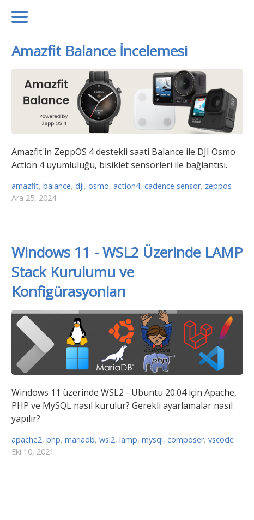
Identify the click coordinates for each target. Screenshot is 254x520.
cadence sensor (172, 186)
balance (57, 186)
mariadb (80, 439)
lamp (128, 439)
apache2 (26, 439)
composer (185, 439)
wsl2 (107, 439)
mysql (152, 439)
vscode (221, 439)
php (53, 439)
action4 (126, 186)
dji (79, 186)
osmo (98, 186)
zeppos (218, 186)
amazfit (25, 186)
